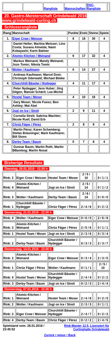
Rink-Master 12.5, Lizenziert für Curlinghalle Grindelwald (86, 327)
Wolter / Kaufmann (26, 69)
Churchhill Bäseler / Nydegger (34, 83)
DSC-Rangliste (94, 6)
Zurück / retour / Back (60, 335)
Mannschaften (75, 8)
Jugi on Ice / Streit (26, 111)
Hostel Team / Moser (27, 97)
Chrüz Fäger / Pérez (27, 124)
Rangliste (51, 8)
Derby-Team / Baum (27, 142)
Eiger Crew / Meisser (27, 38)
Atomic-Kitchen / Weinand (31, 56)
